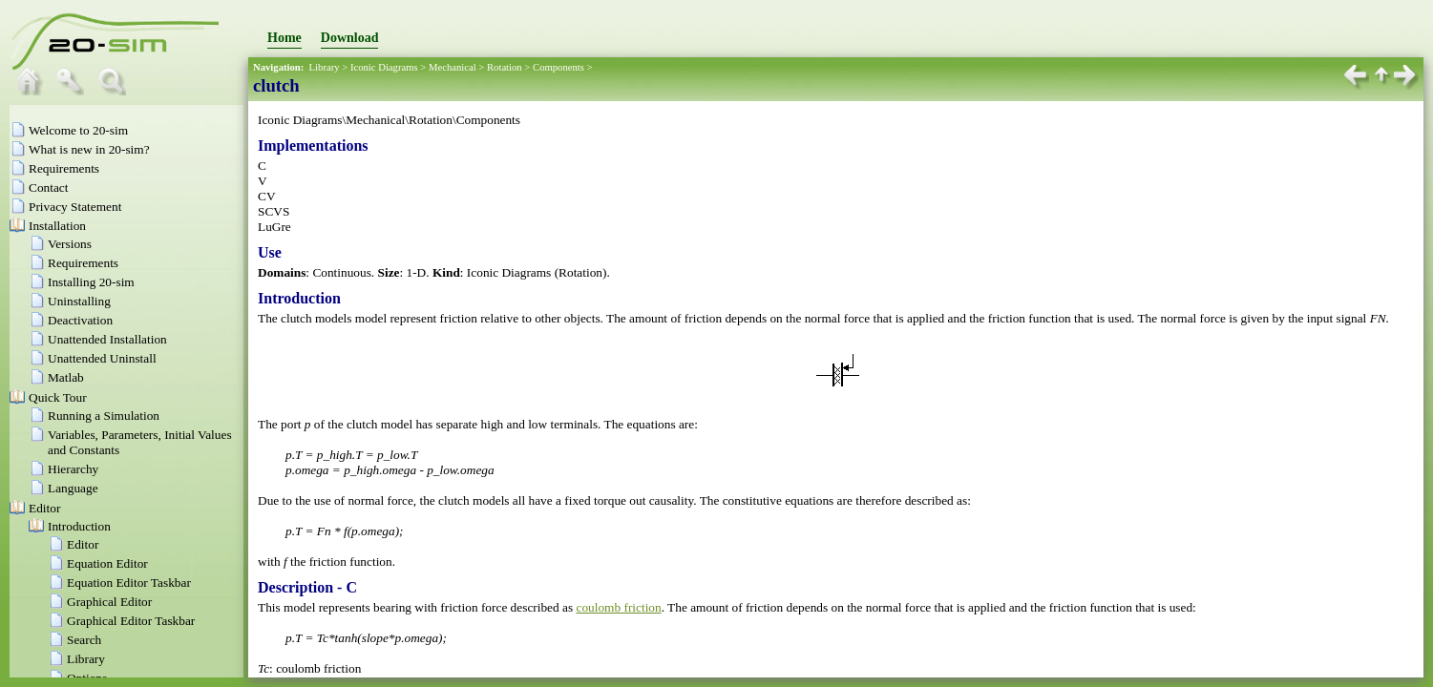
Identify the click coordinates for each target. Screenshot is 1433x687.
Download (350, 38)
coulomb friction (618, 607)
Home (284, 38)
